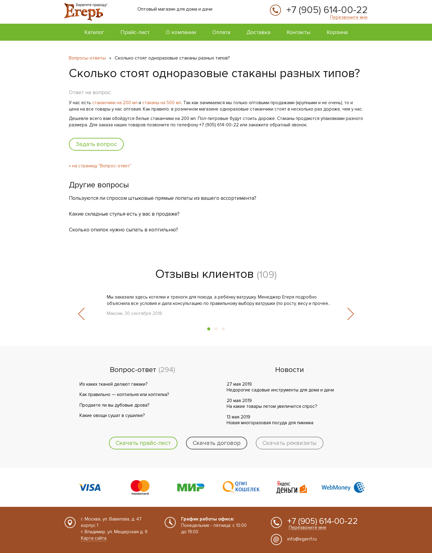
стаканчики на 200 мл (114, 102)
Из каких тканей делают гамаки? (113, 384)
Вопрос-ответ (133, 370)
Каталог (94, 32)
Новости (289, 370)
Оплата (221, 32)
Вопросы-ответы (87, 58)
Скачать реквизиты (289, 443)
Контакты (298, 32)
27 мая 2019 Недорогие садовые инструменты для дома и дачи (280, 387)
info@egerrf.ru (302, 539)
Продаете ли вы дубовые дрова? (114, 405)
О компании (181, 32)
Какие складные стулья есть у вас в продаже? (124, 214)
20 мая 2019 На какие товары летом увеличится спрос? (272, 403)
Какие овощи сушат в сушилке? (112, 415)
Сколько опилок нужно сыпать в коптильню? (123, 230)
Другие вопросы (99, 185)
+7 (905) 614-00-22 (327, 10)
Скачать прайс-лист (143, 443)
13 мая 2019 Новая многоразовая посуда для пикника (270, 420)
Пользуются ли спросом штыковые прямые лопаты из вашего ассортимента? (162, 198)
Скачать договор (217, 443)
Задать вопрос (96, 144)
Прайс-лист (135, 32)
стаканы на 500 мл (161, 102)
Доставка (258, 32)
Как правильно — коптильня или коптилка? (124, 394)
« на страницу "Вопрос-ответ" (100, 166)
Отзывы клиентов (204, 274)
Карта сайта (93, 538)
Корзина (337, 32)
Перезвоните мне (349, 17)
